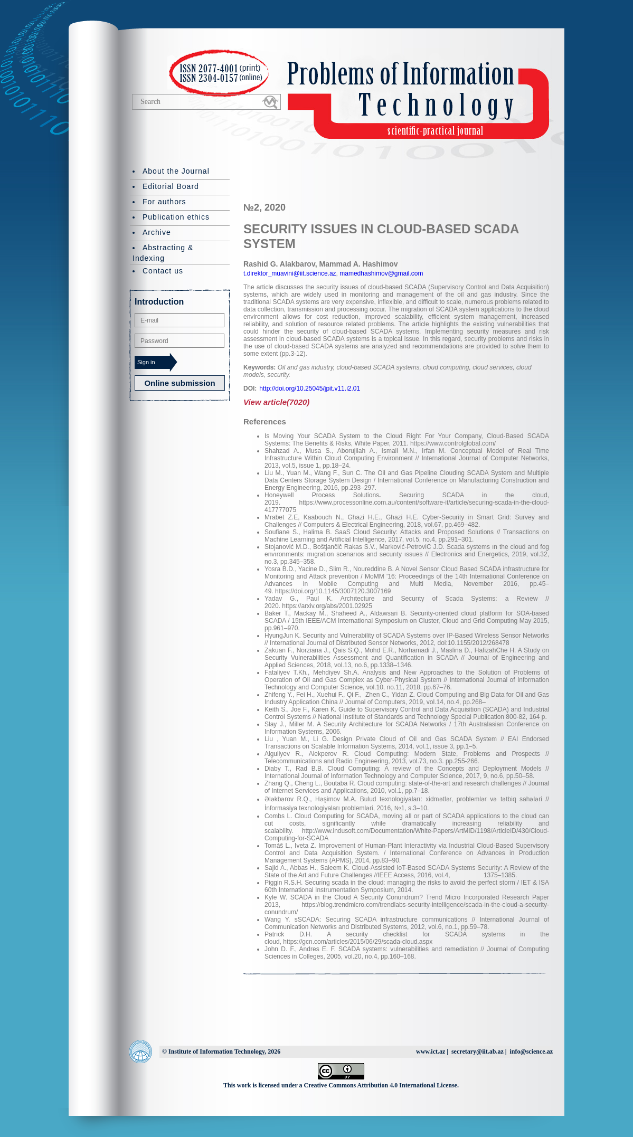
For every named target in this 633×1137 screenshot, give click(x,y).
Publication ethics (176, 217)
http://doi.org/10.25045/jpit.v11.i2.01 (309, 388)
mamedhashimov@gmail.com (380, 273)
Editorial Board (171, 186)
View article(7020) (276, 401)
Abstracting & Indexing (163, 252)
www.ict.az (430, 1051)
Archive (157, 232)
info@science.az (531, 1051)
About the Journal (176, 171)
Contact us (163, 271)
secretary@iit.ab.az (477, 1051)
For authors (164, 201)
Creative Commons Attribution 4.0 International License (380, 1085)
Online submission (179, 382)
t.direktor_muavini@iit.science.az (289, 273)
